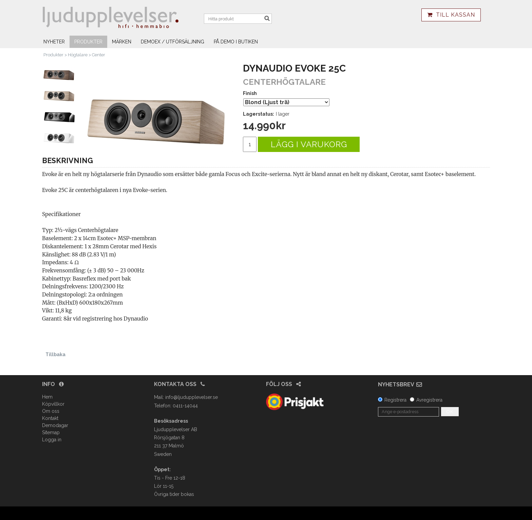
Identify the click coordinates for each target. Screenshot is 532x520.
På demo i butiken (236, 41)
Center (98, 54)
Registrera (395, 400)
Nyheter (54, 41)
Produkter (88, 41)
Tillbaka (55, 354)
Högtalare (78, 54)
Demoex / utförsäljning (172, 41)
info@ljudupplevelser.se (191, 397)
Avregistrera (429, 400)
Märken (121, 41)
